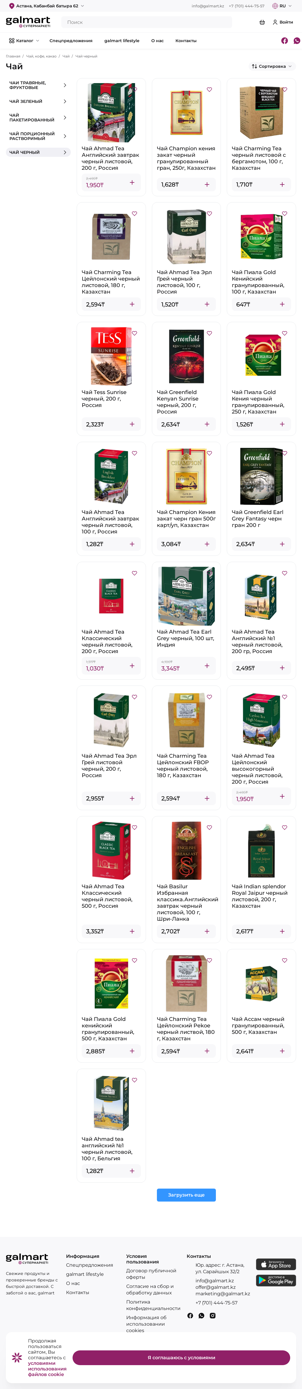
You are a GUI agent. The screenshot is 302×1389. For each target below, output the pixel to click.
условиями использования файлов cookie (47, 1368)
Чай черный (86, 56)
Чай (66, 56)
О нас (73, 1283)
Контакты (77, 1292)
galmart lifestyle (85, 1274)
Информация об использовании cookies (146, 1324)
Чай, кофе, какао (41, 56)
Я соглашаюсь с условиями (181, 1357)
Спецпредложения (89, 1265)
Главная (13, 56)
